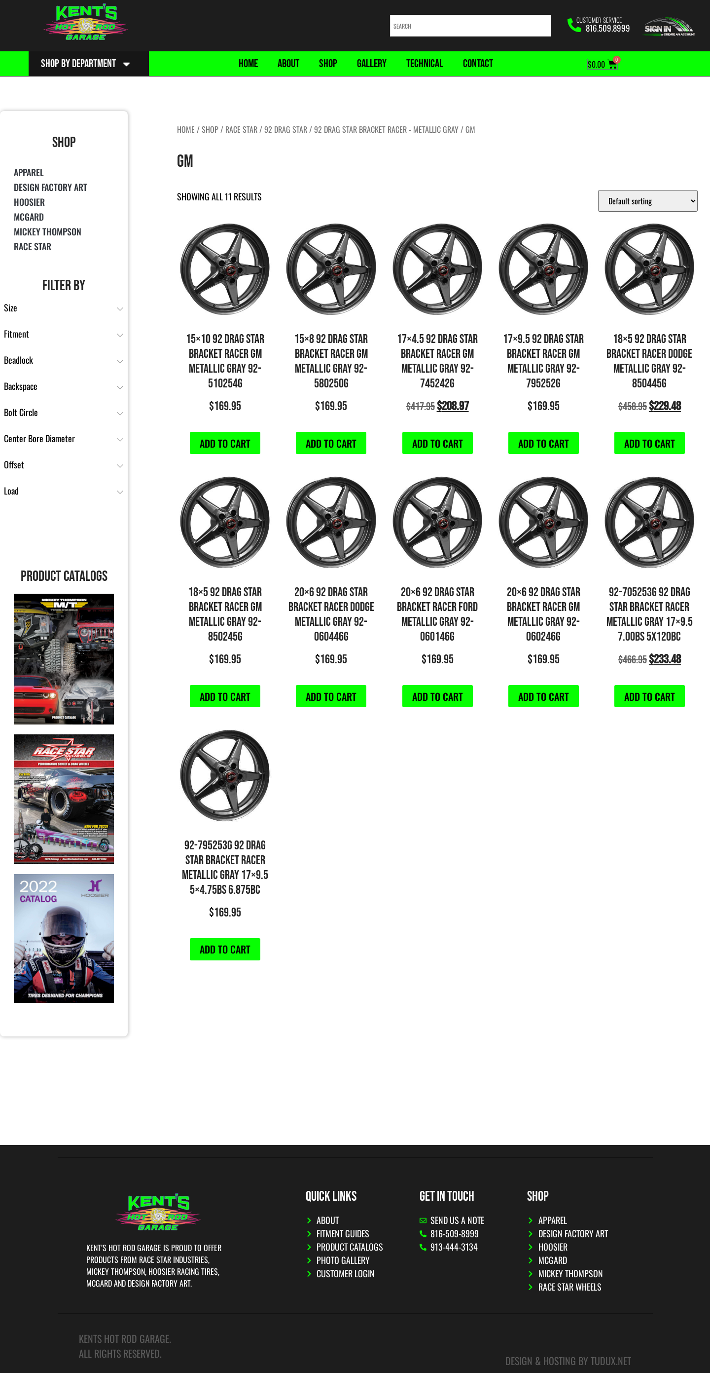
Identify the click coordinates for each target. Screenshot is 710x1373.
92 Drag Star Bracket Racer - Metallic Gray (386, 129)
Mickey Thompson (47, 231)
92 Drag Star (285, 129)
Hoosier (29, 201)
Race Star (32, 246)
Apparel (29, 172)
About (288, 64)
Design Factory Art (50, 187)
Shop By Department (86, 64)
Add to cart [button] (225, 443)
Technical (424, 64)
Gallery (372, 64)
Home (248, 64)
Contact (478, 64)
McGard (29, 216)
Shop (328, 64)
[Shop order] (648, 201)
